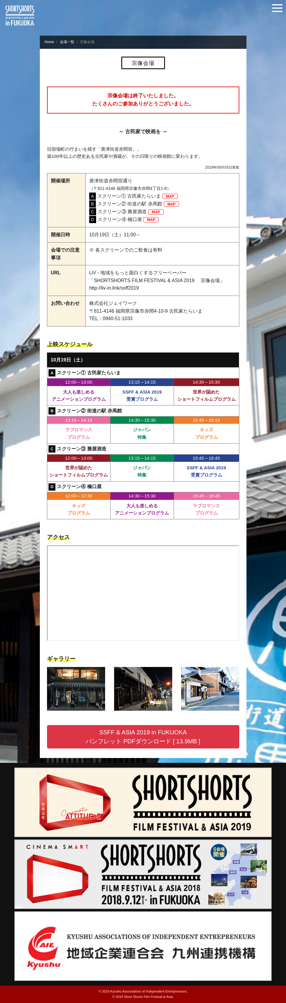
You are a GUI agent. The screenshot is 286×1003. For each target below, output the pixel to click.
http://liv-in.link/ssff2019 (114, 288)
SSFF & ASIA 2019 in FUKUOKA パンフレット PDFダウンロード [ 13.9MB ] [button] (143, 737)
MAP (170, 196)
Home (49, 42)
